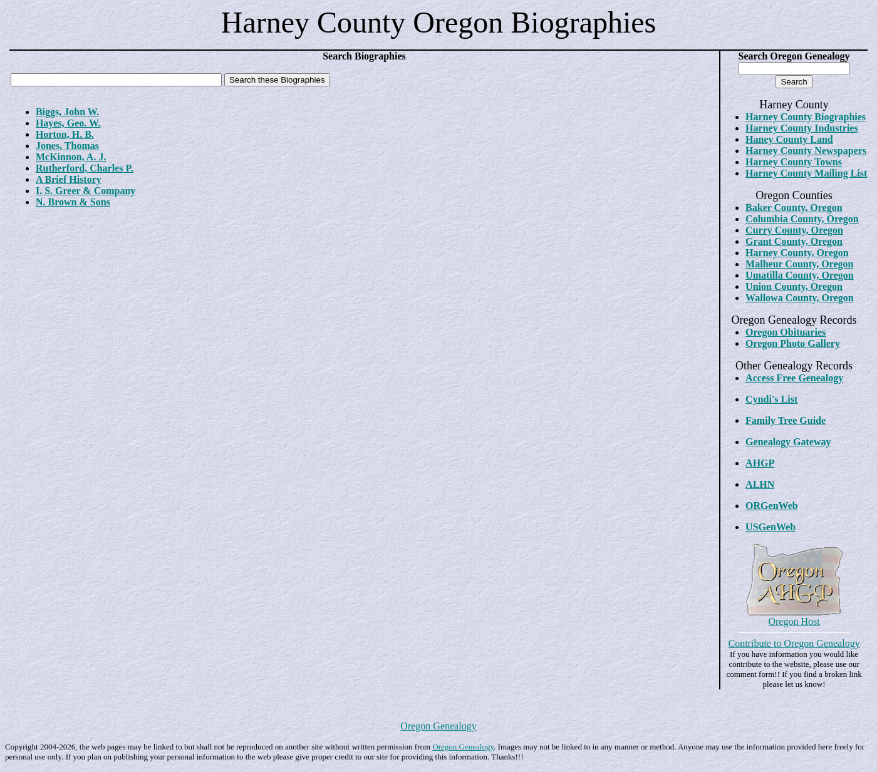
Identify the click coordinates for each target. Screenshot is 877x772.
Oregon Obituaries (785, 332)
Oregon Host (793, 621)
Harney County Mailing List (806, 173)
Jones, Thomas (67, 145)
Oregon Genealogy (438, 726)
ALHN (759, 484)
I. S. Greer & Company (85, 190)
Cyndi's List (771, 399)
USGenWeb (770, 527)
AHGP (759, 463)
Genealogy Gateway (788, 441)
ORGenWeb (771, 505)
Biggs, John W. (67, 111)
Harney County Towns (793, 162)
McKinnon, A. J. (71, 157)
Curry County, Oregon (794, 230)
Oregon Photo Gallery (792, 343)
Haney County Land (789, 139)
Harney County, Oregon (797, 252)
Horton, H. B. (65, 134)
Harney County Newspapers (805, 150)
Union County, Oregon (794, 286)
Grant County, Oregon (794, 241)
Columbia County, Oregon (802, 219)
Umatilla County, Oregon (799, 275)
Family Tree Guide (785, 420)
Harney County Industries (801, 128)
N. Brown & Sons (73, 202)
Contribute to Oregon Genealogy (793, 643)
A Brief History (68, 179)
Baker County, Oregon (794, 207)
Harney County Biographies (805, 116)
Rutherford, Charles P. (84, 168)
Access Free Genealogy (794, 378)
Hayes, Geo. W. (68, 123)
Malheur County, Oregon (799, 264)
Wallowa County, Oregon (799, 297)
